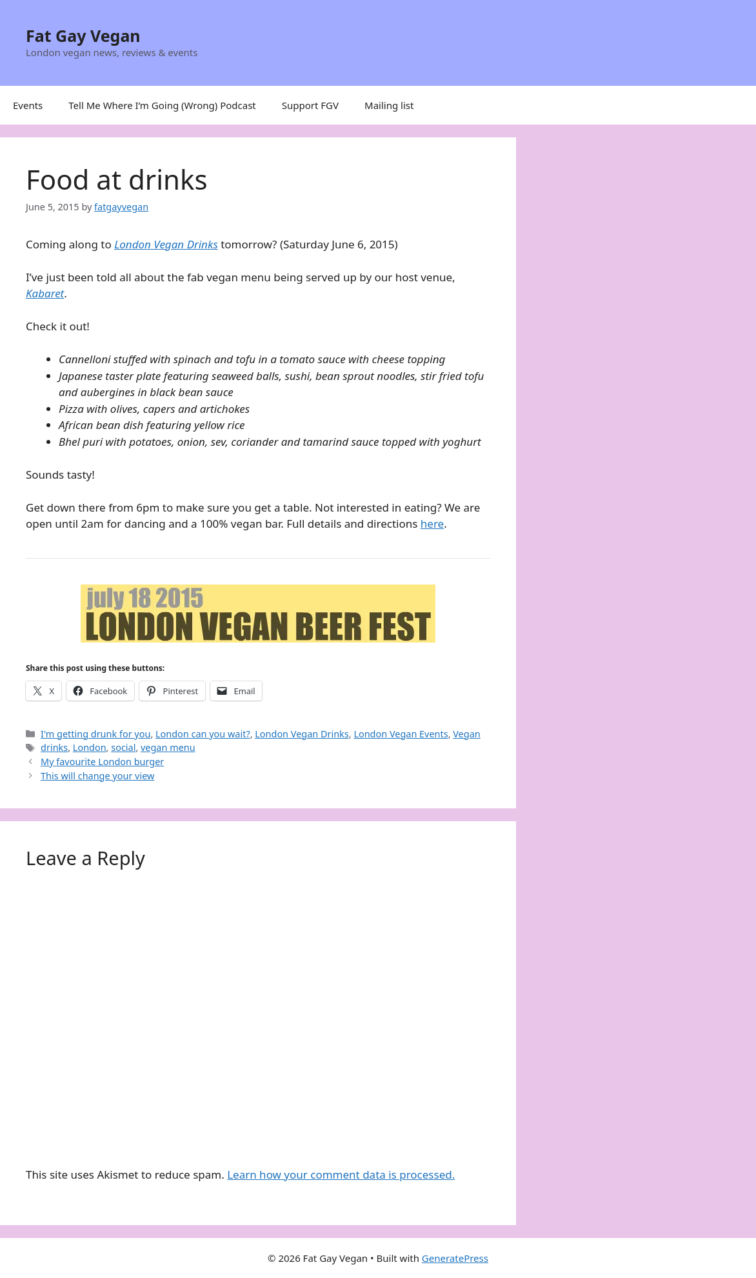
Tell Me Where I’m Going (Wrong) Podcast (162, 105)
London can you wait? (202, 734)
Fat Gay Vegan (83, 35)
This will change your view (97, 776)
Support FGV (310, 105)
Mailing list (388, 105)
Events (28, 105)
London (89, 747)
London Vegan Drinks (166, 244)
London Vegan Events (400, 734)
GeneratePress (455, 1258)
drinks (54, 747)
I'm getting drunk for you (95, 734)
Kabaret (45, 293)
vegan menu (168, 747)
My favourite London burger (102, 761)
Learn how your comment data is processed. (341, 1174)
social (123, 747)
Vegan (466, 734)
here (432, 523)
